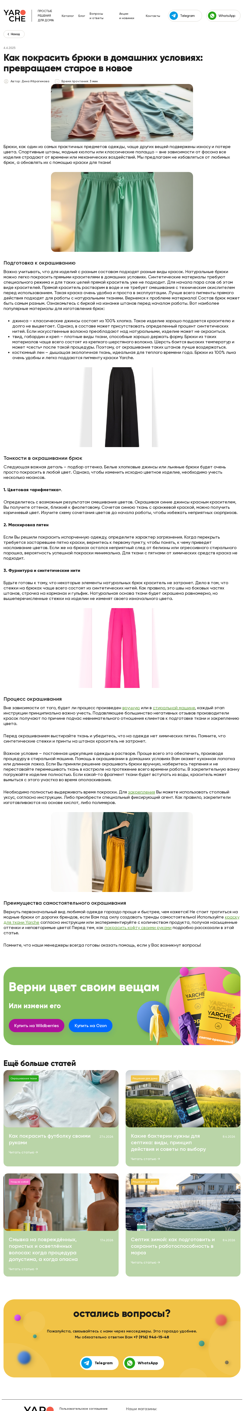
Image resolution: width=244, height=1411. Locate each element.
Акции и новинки (126, 16)
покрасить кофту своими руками (138, 927)
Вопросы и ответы (96, 16)
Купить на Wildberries (36, 1025)
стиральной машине (174, 707)
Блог (81, 16)
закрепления (141, 792)
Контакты (153, 16)
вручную (131, 707)
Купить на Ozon (91, 1025)
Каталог (68, 16)
